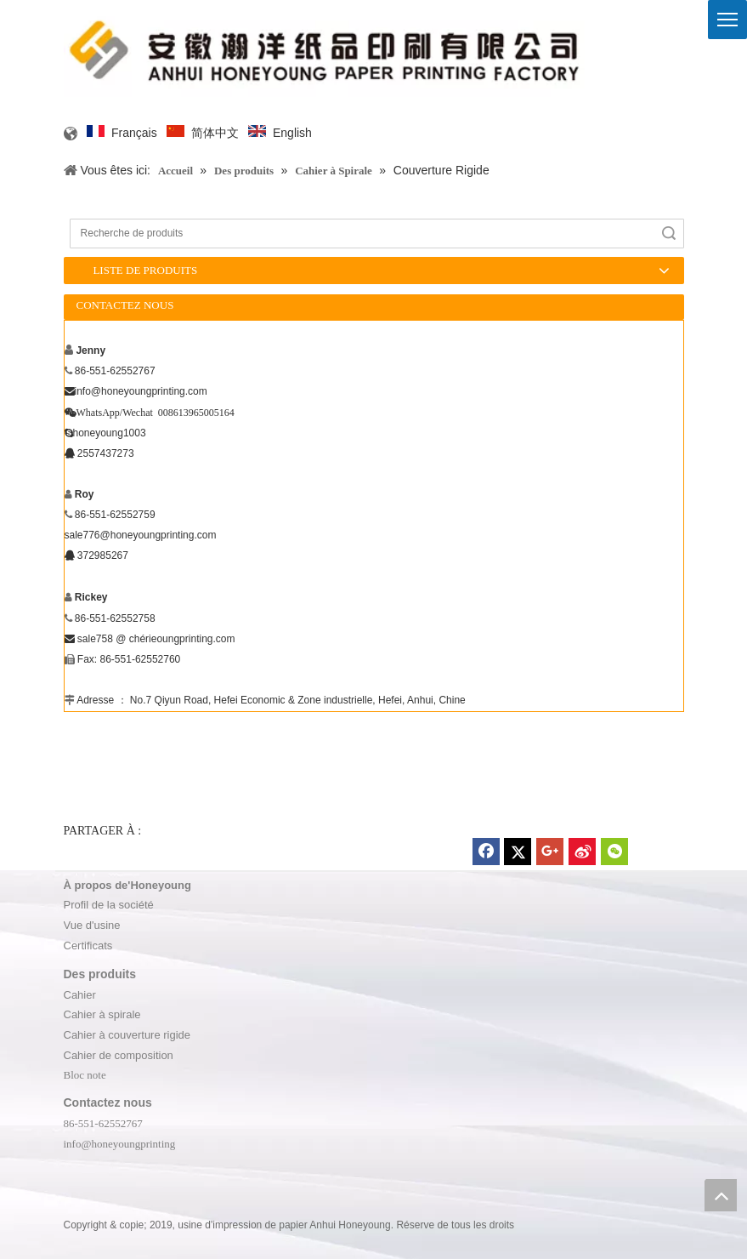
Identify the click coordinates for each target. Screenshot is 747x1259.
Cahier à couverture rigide (127, 1034)
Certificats (88, 945)
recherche (668, 233)
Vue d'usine (92, 925)
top (721, 1195)
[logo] (326, 50)
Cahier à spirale (102, 1014)
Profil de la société (109, 904)
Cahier (80, 994)
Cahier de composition (118, 1055)
